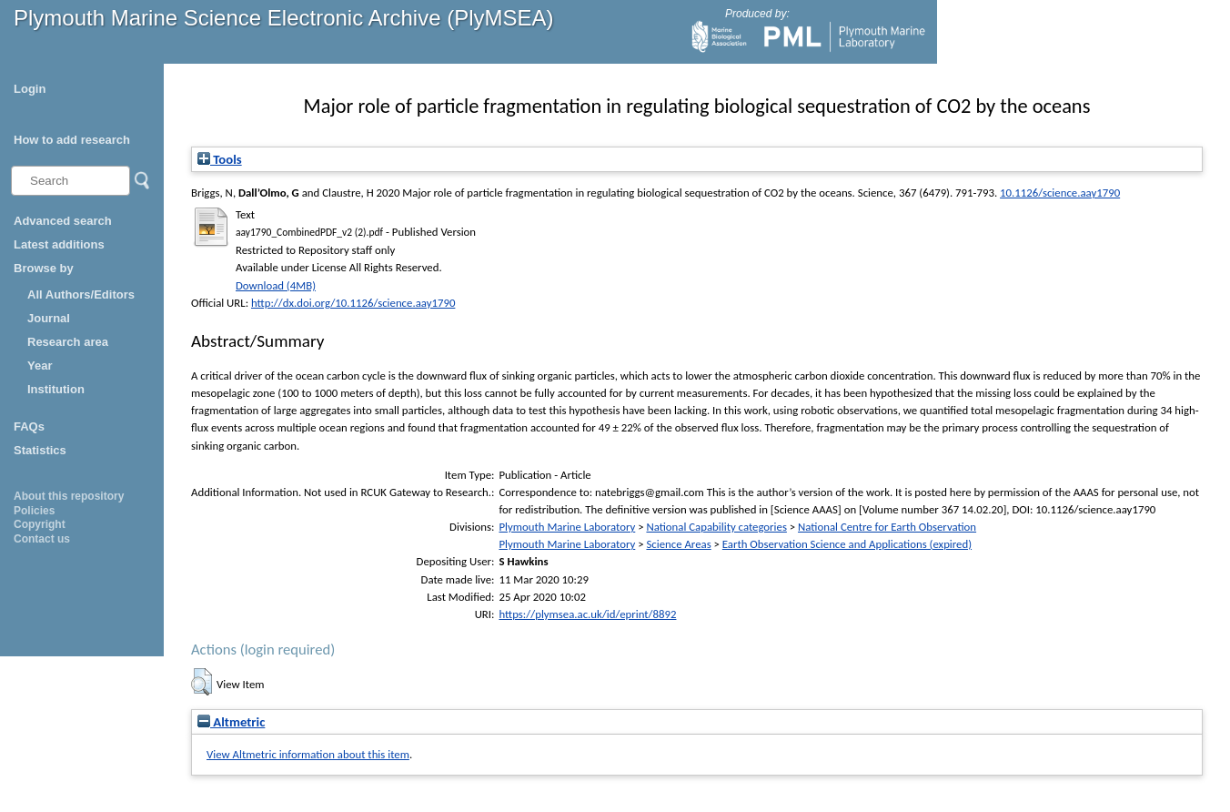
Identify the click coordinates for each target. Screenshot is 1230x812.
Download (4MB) (276, 285)
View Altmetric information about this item (308, 754)
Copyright (40, 524)
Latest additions (59, 244)
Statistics (40, 450)
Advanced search (63, 221)
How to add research (72, 140)
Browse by (44, 268)
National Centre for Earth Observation (887, 526)
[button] (201, 681)
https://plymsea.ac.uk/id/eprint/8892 (587, 614)
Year (39, 365)
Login (29, 89)
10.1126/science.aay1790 (1060, 192)
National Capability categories (716, 526)
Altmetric (231, 722)
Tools (219, 159)
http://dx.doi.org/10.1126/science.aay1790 (353, 303)
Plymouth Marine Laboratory (567, 526)
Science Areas (678, 544)
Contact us (42, 539)
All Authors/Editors (81, 294)
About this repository (69, 496)
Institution (56, 389)
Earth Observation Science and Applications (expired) (847, 544)
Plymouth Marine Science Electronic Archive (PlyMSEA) (284, 17)
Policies (34, 510)
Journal (48, 318)
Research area (67, 342)
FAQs (29, 426)
